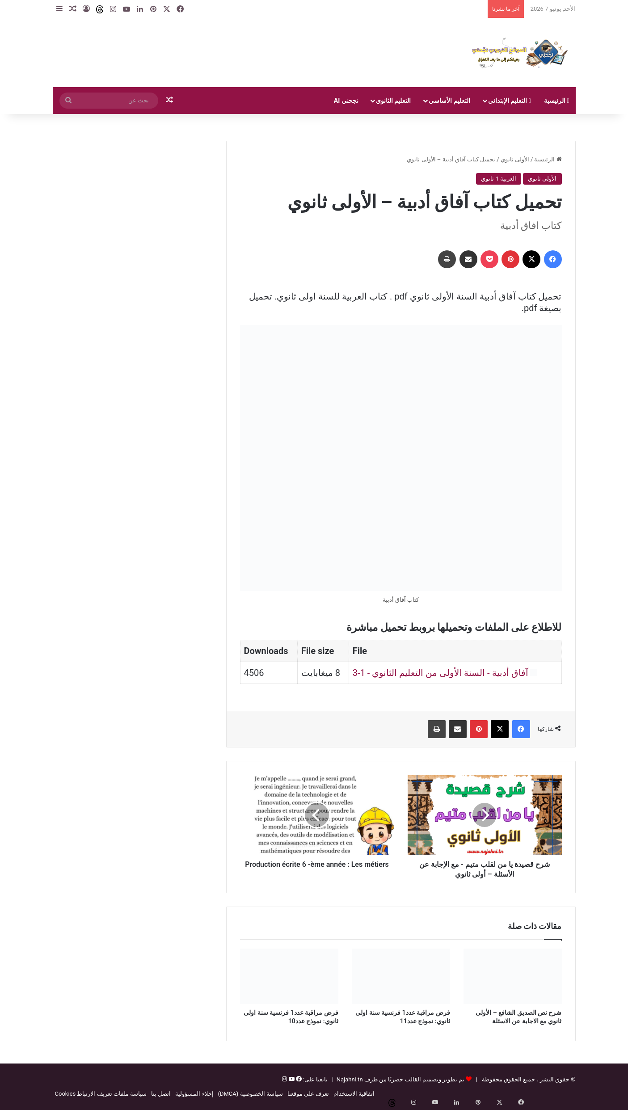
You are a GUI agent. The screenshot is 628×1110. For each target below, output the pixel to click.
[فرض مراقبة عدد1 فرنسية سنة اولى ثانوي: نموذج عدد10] (289, 976)
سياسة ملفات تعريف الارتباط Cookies (101, 1093)
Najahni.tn (350, 1079)
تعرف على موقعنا (308, 1093)
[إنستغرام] (284, 1079)
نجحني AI (346, 100)
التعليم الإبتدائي (509, 100)
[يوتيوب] (290, 1079)
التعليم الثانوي (393, 100)
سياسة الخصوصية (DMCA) (250, 1093)
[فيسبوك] (298, 1079)
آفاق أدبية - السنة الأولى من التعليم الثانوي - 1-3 (440, 672)
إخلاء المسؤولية (194, 1093)
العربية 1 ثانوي (498, 178)
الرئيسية (556, 100)
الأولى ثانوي (515, 159)
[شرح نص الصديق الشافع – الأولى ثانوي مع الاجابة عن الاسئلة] (513, 976)
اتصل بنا (161, 1093)
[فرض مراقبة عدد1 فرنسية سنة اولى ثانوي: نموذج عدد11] (401, 976)
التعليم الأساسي (449, 100)
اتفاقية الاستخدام (354, 1093)
